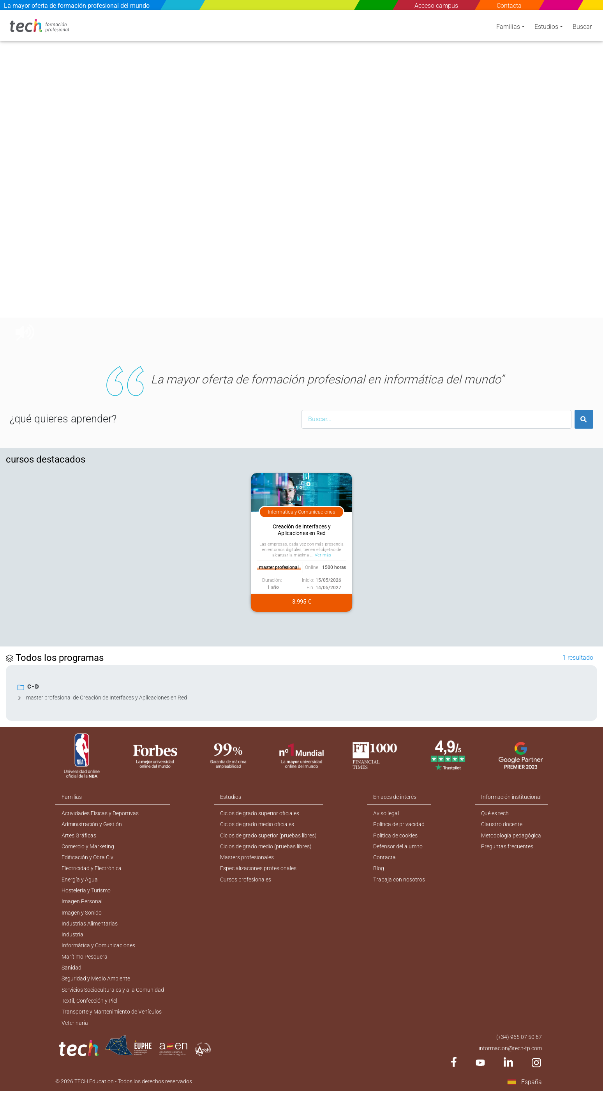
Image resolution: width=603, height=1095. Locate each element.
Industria (72, 936)
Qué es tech (495, 811)
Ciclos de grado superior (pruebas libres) (268, 834)
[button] (19, 181)
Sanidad (71, 969)
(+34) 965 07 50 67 (519, 1040)
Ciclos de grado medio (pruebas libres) (266, 845)
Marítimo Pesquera (85, 958)
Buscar (582, 28)
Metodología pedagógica (511, 834)
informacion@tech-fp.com (510, 1052)
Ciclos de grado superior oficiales (260, 811)
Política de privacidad (399, 822)
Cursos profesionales (246, 879)
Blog (379, 868)
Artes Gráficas (79, 834)
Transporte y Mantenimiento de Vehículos (111, 1015)
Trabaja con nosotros (399, 879)
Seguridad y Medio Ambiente (96, 981)
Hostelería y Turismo (86, 890)
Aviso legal (386, 811)
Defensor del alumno (398, 845)
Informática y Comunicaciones (98, 947)
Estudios (546, 28)
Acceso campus (436, 5)
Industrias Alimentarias (90, 924)
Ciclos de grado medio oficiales (257, 822)
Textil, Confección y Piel (89, 1003)
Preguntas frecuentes (507, 845)
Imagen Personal (82, 902)
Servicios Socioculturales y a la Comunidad (113, 992)
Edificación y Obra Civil (89, 856)
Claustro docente (502, 822)
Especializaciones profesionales (258, 868)
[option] (301, 181)
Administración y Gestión (92, 822)
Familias (508, 28)
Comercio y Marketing (88, 845)
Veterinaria (75, 1026)
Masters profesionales (247, 856)
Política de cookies (396, 834)
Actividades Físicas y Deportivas (100, 811)
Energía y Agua (80, 879)
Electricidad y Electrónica (92, 868)
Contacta (509, 5)
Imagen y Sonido (82, 913)
